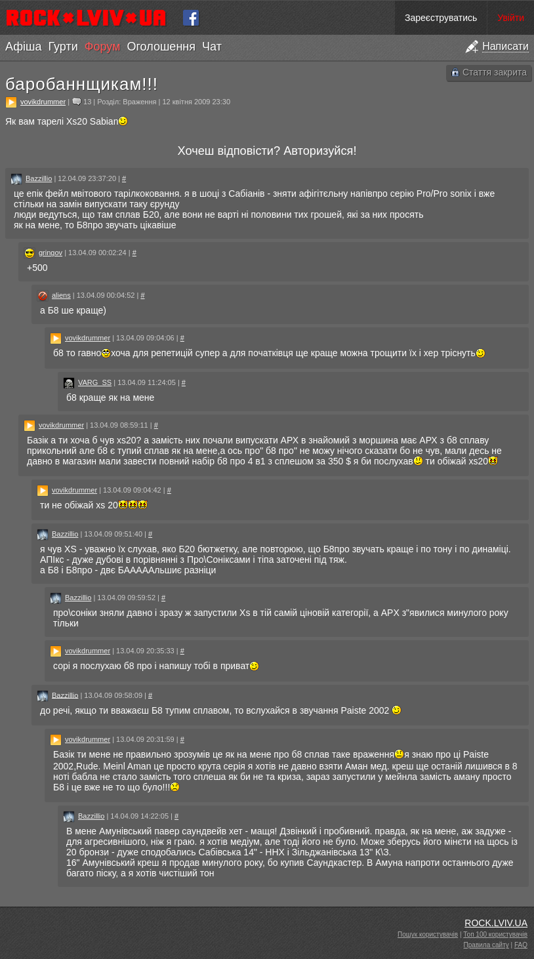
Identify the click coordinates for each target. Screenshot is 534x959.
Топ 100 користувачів (495, 934)
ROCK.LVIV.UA (495, 923)
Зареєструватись (441, 17)
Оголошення (161, 46)
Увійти (510, 17)
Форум (103, 46)
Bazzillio (39, 178)
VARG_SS (95, 382)
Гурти (62, 46)
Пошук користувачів (428, 934)
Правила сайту (486, 945)
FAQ (520, 945)
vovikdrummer (43, 102)
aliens (61, 295)
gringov (50, 252)
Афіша (23, 46)
